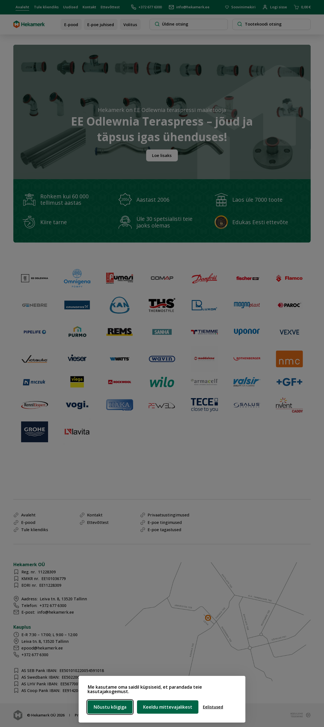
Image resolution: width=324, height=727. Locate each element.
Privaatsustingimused (168, 515)
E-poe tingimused (165, 522)
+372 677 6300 (146, 7)
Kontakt (89, 6)
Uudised (70, 6)
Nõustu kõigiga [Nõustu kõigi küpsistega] (110, 707)
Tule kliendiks (46, 6)
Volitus (130, 24)
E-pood (71, 24)
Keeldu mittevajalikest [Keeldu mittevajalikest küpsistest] (167, 707)
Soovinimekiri (240, 7)
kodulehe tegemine (296, 715)
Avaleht (22, 6)
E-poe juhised (100, 24)
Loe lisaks (161, 155)
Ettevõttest (110, 6)
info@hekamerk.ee (189, 7)
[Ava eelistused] (213, 706)
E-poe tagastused (164, 529)
